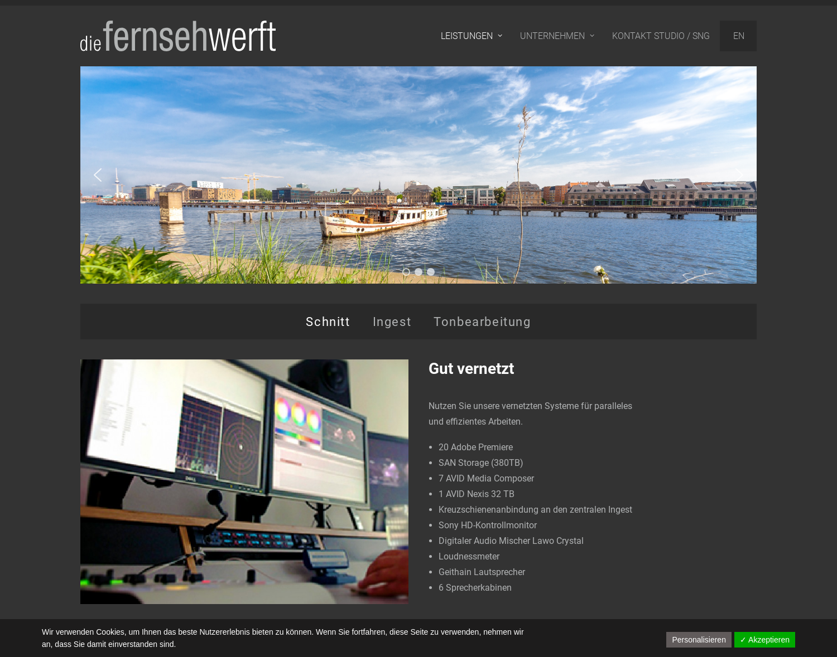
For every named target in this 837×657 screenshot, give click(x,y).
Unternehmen (557, 36)
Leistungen (471, 36)
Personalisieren (699, 639)
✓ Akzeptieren (765, 639)
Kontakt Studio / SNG (661, 36)
